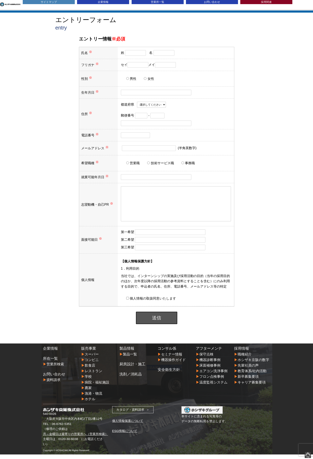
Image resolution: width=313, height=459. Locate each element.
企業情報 (103, 2)
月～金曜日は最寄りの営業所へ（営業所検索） (75, 438)
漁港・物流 (93, 398)
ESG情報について (124, 435)
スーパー (92, 359)
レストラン (93, 376)
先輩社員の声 (248, 370)
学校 (88, 381)
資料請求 (53, 384)
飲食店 (90, 370)
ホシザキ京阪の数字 (253, 364)
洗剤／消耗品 (130, 379)
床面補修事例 (209, 370)
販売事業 (88, 353)
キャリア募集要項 (252, 387)
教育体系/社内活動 (252, 376)
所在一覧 (50, 363)
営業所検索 (55, 369)
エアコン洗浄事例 (213, 376)
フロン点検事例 (211, 381)
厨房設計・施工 (132, 369)
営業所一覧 (157, 2)
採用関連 (266, 2)
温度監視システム (213, 387)
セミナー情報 (171, 359)
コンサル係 (167, 353)
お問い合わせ (212, 2)
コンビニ (92, 364)
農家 (88, 392)
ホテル (90, 404)
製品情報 (126, 353)
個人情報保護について (127, 425)
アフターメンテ (209, 353)
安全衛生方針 (169, 374)
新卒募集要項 (248, 381)
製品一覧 (130, 359)
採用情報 (241, 353)
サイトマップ (49, 2)
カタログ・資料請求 (130, 414)
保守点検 (206, 359)
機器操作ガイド (173, 364)
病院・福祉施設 (97, 387)
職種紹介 (245, 359)
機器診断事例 (209, 364)
